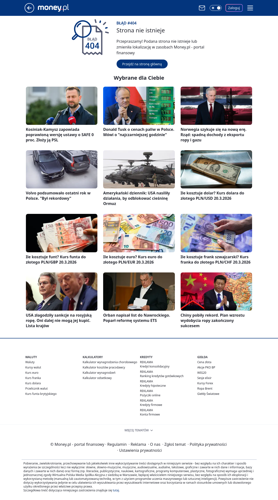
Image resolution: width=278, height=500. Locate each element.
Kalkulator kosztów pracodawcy (104, 367)
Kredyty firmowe (151, 405)
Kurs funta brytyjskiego (41, 394)
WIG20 (202, 373)
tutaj (116, 490)
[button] (250, 8)
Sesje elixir (204, 378)
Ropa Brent (205, 388)
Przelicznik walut (36, 388)
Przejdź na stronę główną (142, 64)
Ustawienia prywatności (139, 450)
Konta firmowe (150, 414)
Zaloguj (234, 8)
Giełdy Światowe (208, 394)
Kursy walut (33, 367)
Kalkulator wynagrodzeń (99, 373)
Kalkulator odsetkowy (97, 378)
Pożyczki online (150, 395)
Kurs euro (32, 373)
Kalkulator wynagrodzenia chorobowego (110, 362)
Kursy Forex (205, 383)
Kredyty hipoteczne (153, 386)
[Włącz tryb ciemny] (216, 8)
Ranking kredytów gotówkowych (162, 376)
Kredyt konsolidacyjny (155, 366)
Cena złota (204, 362)
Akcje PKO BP (206, 367)
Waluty (30, 362)
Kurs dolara (33, 383)
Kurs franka (33, 378)
